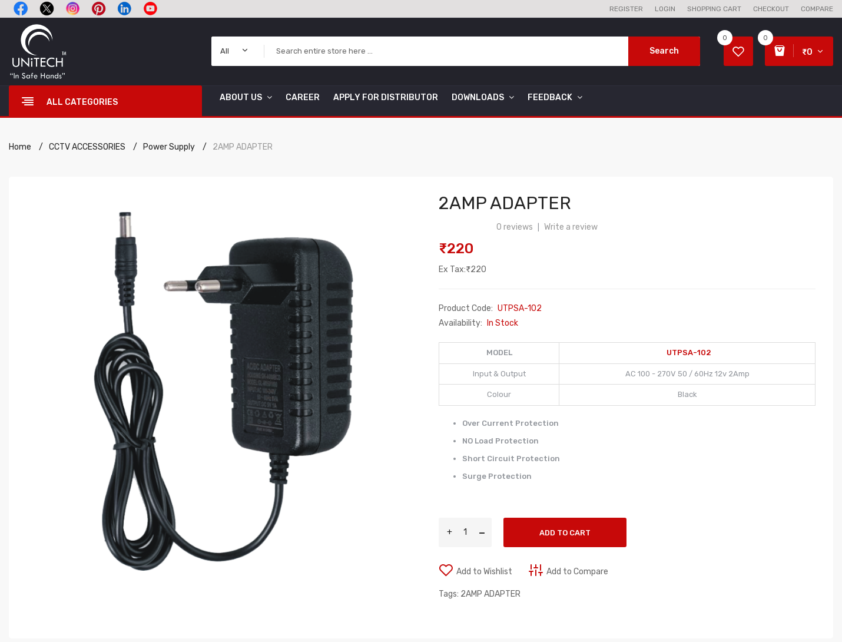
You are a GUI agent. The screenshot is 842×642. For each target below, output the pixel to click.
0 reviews (514, 227)
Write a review (571, 227)
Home (20, 147)
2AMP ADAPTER (243, 147)
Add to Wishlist (484, 572)
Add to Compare (577, 572)
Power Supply (169, 147)
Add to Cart (565, 532)
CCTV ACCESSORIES (87, 147)
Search (664, 51)
